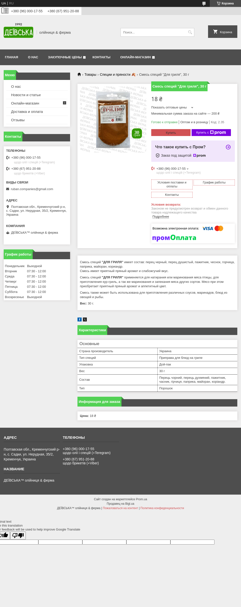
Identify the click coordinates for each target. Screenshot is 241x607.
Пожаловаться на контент (120, 508)
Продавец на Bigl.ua (120, 503)
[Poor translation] (18, 535)
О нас (33, 57)
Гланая (11, 57)
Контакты (101, 57)
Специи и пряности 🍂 (118, 74)
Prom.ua (141, 499)
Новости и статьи (26, 95)
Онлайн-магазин (135, 57)
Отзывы (18, 120)
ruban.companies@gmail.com (32, 189)
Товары (90, 74)
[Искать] (190, 32)
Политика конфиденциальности (162, 508)
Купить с (211, 132)
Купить (171, 133)
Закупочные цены (65, 57)
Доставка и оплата (27, 111)
